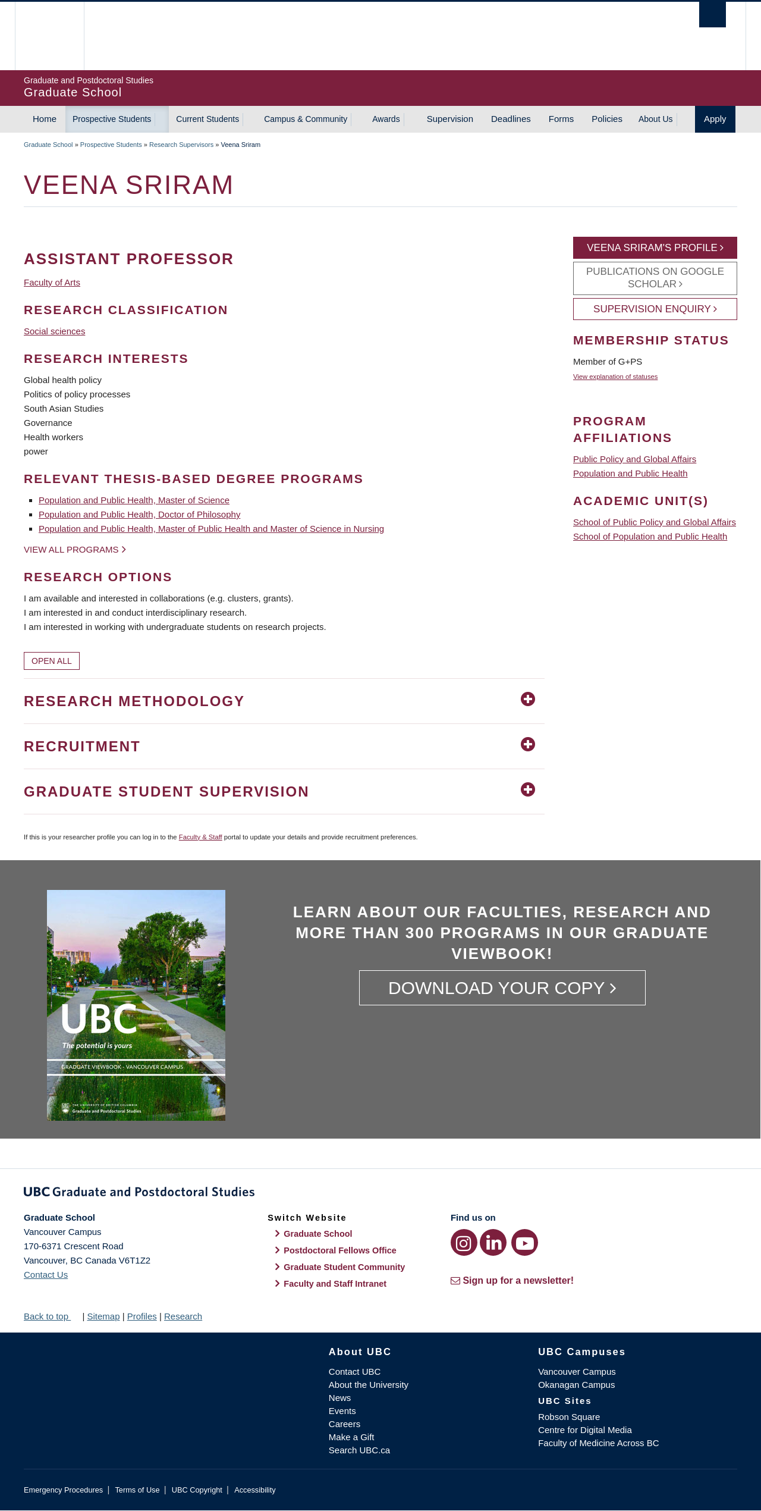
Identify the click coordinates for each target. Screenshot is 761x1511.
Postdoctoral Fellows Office (340, 1250)
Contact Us (46, 1274)
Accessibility (254, 1489)
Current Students (207, 119)
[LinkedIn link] (493, 1242)
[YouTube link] (524, 1242)
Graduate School (48, 144)
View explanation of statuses (615, 376)
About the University (368, 1385)
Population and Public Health (630, 473)
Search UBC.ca (359, 1450)
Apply (715, 119)
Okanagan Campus (576, 1385)
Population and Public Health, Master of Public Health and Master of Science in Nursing (211, 528)
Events (342, 1411)
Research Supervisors (181, 144)
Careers (344, 1424)
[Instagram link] (464, 1242)
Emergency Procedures (63, 1489)
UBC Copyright (197, 1489)
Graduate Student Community (344, 1267)
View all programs (71, 549)
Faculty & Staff (200, 837)
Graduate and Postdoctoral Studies (380, 1194)
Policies (607, 119)
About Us (656, 119)
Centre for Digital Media (585, 1430)
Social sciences (54, 331)
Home (44, 119)
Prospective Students (112, 119)
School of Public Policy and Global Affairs (654, 522)
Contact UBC (355, 1371)
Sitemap (103, 1316)
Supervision (450, 119)
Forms (561, 119)
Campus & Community (305, 119)
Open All (52, 661)
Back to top (52, 1316)
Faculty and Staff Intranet (335, 1284)
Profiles (142, 1316)
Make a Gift (352, 1437)
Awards (386, 119)
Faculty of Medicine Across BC (598, 1443)
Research (183, 1316)
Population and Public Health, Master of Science (134, 500)
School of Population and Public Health (650, 536)
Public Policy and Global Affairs (634, 459)
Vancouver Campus (577, 1371)
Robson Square (569, 1417)
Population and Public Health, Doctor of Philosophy (139, 514)
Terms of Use (137, 1489)
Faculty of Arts (52, 282)
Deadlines (511, 119)
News (340, 1398)
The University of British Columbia (49, 36)
